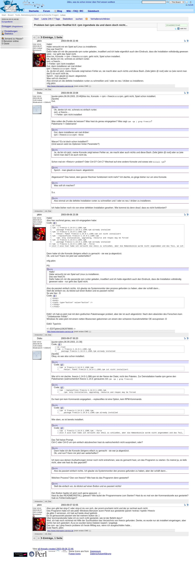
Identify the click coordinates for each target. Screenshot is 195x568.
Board (10, 15)
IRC (81, 11)
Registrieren (17, 26)
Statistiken (68, 19)
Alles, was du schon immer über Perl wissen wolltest (91, 2)
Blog (58, 11)
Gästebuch (93, 11)
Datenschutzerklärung (100, 565)
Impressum (95, 562)
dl (54, 223)
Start (4, 15)
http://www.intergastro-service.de (60, 86)
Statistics (7, 34)
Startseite (34, 11)
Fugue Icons (75, 565)
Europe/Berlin (7, 22)
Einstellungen (10, 31)
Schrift (189, 5)
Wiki (68, 11)
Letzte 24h (47, 19)
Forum (46, 11)
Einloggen (6, 26)
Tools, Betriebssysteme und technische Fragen (37, 15)
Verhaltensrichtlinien (100, 19)
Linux (62, 15)
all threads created (55, 560)
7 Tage (56, 19)
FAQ (75, 11)
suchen (79, 19)
